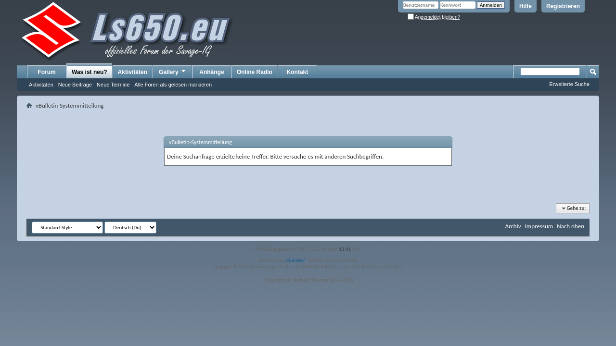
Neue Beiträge (75, 84)
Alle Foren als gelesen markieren (173, 84)
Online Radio (254, 72)
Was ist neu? (89, 72)
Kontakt (297, 72)
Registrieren (563, 6)
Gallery (173, 71)
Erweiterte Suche (569, 84)
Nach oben (570, 226)
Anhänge (211, 72)
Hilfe (525, 6)
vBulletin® (296, 260)
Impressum (539, 226)
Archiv (513, 226)
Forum (46, 72)
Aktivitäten (41, 84)
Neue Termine (113, 84)
